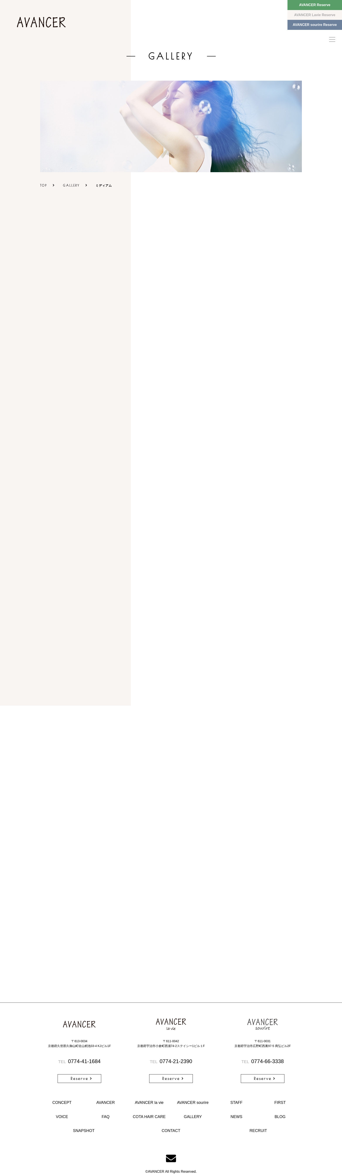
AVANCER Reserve (314, 5)
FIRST (280, 1102)
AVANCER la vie (149, 1102)
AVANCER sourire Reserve (315, 25)
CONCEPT (62, 1102)
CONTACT (171, 1130)
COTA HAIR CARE (149, 1117)
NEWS (236, 1117)
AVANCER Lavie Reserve (314, 15)
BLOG (280, 1117)
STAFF (236, 1102)
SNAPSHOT (83, 1130)
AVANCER (105, 1102)
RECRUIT (258, 1130)
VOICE (62, 1117)
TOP (43, 185)
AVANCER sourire (193, 1102)
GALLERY (71, 185)
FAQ (105, 1117)
